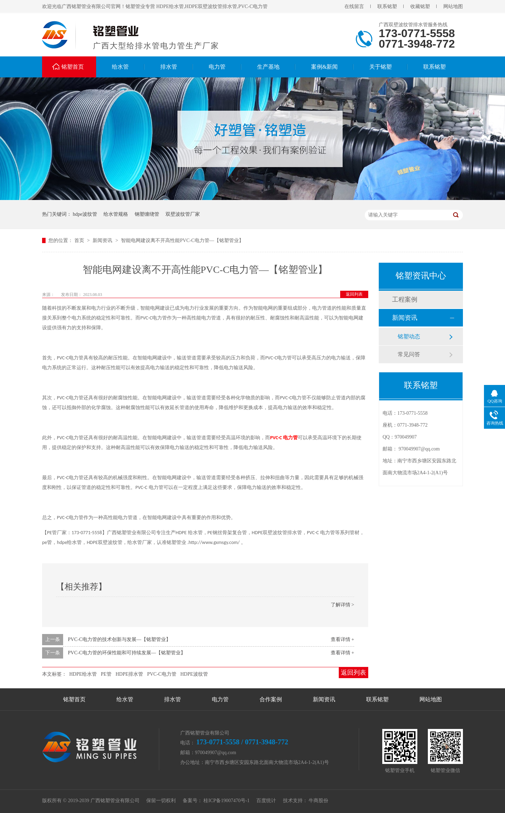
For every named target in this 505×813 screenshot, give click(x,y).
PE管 (106, 674)
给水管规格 (115, 214)
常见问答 (409, 354)
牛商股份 (318, 800)
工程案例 (404, 299)
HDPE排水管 (129, 674)
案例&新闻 (324, 67)
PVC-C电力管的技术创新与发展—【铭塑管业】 (119, 639)
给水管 (120, 67)
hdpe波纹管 (85, 214)
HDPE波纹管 (194, 674)
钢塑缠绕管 (147, 214)
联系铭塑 (387, 6)
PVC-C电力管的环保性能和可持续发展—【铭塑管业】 (127, 652)
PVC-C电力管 (161, 674)
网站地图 (453, 6)
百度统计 (266, 800)
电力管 (217, 67)
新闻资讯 (103, 240)
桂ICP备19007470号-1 (226, 800)
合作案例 (271, 699)
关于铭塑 (380, 67)
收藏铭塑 (420, 6)
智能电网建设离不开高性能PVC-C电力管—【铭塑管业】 (182, 240)
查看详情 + (342, 639)
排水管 (168, 67)
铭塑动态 (409, 336)
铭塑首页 (72, 67)
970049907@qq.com (419, 449)
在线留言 (354, 6)
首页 (80, 240)
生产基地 (268, 67)
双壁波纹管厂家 (183, 214)
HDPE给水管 (83, 674)
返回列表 (354, 294)
